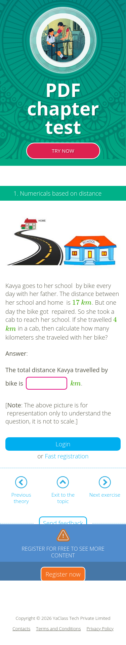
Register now (62, 574)
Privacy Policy (100, 629)
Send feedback (63, 523)
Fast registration (67, 456)
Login (63, 444)
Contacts (21, 629)
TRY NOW (63, 150)
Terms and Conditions (58, 629)
